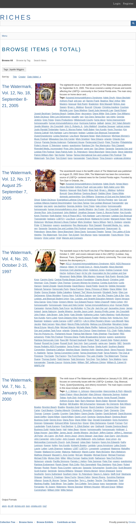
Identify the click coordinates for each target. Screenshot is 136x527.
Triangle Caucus (54, 362)
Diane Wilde (98, 113)
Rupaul (37, 343)
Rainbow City (88, 145)
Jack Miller (54, 432)
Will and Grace (108, 487)
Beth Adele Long (112, 187)
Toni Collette (80, 483)
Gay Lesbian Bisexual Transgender (106, 203)
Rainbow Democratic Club (46, 340)
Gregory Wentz (66, 302)
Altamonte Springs (111, 394)
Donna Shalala (49, 292)
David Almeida (64, 286)
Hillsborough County (83, 120)
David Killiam (54, 417)
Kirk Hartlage (56, 132)
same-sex (88, 148)
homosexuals (40, 209)
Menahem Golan (120, 324)
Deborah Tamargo (42, 289)
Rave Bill (64, 340)
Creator (22, 77)
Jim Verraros (126, 209)
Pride (36, 225)
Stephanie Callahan (55, 349)
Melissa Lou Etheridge (100, 324)
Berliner (63, 404)
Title (15, 77)
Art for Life (86, 273)
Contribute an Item (66, 522)
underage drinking (122, 158)
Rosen (53, 467)
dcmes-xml (20, 506)
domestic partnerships (70, 196)
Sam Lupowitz (90, 343)
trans (70, 158)
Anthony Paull (66, 101)
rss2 (44, 506)
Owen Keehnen (98, 330)
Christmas (98, 410)
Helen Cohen (116, 302)
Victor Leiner (49, 238)
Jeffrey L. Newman (123, 432)
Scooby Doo (111, 467)
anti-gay (78, 101)
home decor (99, 120)
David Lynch (80, 417)
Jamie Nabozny (49, 311)
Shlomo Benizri (91, 471)
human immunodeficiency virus (63, 123)
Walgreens (61, 487)
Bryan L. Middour (76, 107)
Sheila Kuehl (101, 346)
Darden (98, 413)
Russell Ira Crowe (50, 343)
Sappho (112, 343)
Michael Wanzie (67, 327)
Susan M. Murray (51, 480)
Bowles (37, 407)
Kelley (55, 445)
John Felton (39, 314)
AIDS (112, 263)
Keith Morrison (122, 314)
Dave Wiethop (80, 110)
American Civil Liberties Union (74, 270)
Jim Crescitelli (56, 126)
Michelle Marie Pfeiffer (87, 327)
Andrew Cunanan (114, 270)
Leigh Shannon (55, 448)
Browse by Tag (23, 60)
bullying (120, 190)
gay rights (110, 117)
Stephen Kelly (87, 349)
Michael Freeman (116, 455)
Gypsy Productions (64, 120)
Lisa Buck (74, 136)
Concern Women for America (85, 283)
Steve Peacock (117, 349)
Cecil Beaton (47, 410)
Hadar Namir (56, 429)
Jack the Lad (101, 308)
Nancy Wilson (99, 222)
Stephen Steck (102, 349)
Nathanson (100, 458)
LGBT (70, 321)
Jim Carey (49, 436)
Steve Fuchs (70, 477)
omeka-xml (36, 506)
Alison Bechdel (123, 97)
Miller (63, 458)
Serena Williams (65, 471)
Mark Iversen (48, 324)
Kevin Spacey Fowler (88, 318)
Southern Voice (70, 474)
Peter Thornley (112, 142)
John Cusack (69, 439)
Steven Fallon (83, 477)
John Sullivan (98, 439)
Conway (47, 413)
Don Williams (123, 113)
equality (75, 117)
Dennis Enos (56, 420)
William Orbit (53, 490)
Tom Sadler (68, 483)
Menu (4, 36)
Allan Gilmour (95, 394)
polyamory (39, 337)
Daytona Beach (59, 113)
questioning (75, 145)
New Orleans (97, 139)
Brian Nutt (93, 190)
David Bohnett (110, 413)
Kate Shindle (76, 314)
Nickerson (39, 461)
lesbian (82, 132)
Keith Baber (88, 129)
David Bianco (78, 286)
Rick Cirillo (74, 464)
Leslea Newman (60, 136)
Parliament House (75, 142)
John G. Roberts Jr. (73, 126)
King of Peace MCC (72, 215)
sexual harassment (96, 228)
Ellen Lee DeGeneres (60, 117)
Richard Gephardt (77, 340)
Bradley (61, 407)
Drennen (38, 423)
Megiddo (88, 455)
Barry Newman (88, 401)
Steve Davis (111, 152)
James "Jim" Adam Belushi (117, 123)
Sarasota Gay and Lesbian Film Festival (67, 228)
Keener (47, 445)
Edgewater (49, 423)
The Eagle (49, 356)
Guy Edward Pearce (83, 302)
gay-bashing (60, 206)
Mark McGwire (103, 452)
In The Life (89, 308)
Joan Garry (109, 436)
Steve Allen (51, 231)
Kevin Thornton (115, 129)
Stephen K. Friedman (53, 477)
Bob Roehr (82, 104)
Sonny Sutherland (53, 474)
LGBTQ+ (60, 219)
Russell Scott (66, 343)
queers (65, 145)
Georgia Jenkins (74, 206)
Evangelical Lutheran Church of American (76, 200)
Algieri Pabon (66, 394)
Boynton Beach (49, 407)
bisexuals (101, 404)
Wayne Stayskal (75, 487)
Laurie (37, 448)
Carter (37, 410)
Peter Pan (107, 461)
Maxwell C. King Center (63, 455)
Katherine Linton (91, 314)
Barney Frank (92, 101)
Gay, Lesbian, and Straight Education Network (92, 298)
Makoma (66, 452)
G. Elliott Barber (81, 426)
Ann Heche (97, 397)
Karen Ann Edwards (110, 442)
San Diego (99, 148)
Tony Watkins (115, 359)
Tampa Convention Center (66, 353)
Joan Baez (98, 436)
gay (81, 117)
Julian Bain (85, 442)
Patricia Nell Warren (82, 334)
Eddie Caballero (64, 292)
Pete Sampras (94, 461)
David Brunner (125, 413)
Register (128, 3)
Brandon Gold (72, 407)
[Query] (68, 23)
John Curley (55, 439)
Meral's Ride (53, 327)
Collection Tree (7, 522)
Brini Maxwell (106, 104)
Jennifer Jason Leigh (83, 311)
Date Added (33, 77)
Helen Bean (73, 429)
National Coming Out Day (111, 327)
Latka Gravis (120, 445)
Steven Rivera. (99, 477)
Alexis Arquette (101, 267)
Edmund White (62, 423)
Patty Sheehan (100, 334)
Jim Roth (59, 436)
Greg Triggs (48, 120)
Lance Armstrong (105, 445)
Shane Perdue (87, 346)
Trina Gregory (106, 158)
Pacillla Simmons (61, 461)
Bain (77, 401)
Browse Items (26, 522)
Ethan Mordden (53, 295)
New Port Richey (114, 458)
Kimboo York (106, 318)
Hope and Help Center (73, 305)
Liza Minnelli (117, 321)
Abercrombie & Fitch (113, 391)
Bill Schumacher (87, 404)
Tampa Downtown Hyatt (91, 353)
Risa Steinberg (104, 464)
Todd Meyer (56, 483)
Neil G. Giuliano (114, 222)
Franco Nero (68, 295)
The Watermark (49, 235)
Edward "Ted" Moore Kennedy (87, 292)
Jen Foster (99, 209)
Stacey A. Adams (101, 474)
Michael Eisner (100, 455)
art (84, 101)
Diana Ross (68, 420)
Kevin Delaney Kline (67, 318)
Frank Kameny (53, 426)
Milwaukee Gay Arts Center (62, 139)
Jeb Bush (93, 432)
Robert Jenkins (120, 340)
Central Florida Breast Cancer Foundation (74, 279)
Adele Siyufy (109, 97)
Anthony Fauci (74, 273)
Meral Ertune (40, 327)
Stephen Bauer (73, 349)
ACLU (68, 263)
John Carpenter (41, 439)
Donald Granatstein (102, 420)
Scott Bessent (124, 467)
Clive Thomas (64, 283)
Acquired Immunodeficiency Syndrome (84, 97)
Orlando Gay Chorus (80, 330)
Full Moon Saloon (83, 295)
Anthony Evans (67, 401)
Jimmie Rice (40, 212)
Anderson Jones (96, 270)
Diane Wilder (116, 289)
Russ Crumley (64, 467)
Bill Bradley (73, 404)
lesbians (51, 219)
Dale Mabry (74, 413)
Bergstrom (122, 401)
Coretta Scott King (108, 283)
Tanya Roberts (110, 353)
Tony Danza (93, 483)
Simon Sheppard (107, 471)
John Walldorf (90, 126)
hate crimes (101, 206)
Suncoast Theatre (95, 231)
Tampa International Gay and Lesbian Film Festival (97, 155)
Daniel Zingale (49, 286)
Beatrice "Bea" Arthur (110, 101)
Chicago (97, 107)
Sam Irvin (78, 343)
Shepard (78, 471)
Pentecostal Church (95, 142)
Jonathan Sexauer (106, 126)
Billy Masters (89, 276)
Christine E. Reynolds (81, 410)
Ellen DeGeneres (98, 423)
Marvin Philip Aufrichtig (78, 324)
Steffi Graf (115, 474)
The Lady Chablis (94, 356)
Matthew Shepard (42, 455)
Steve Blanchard (96, 152)
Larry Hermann (70, 132)
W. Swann (50, 487)
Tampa (69, 155)
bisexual (72, 104)
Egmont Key (75, 423)
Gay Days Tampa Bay (95, 117)
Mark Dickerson (103, 136)
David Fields (92, 286)
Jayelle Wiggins (41, 126)
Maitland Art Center (100, 219)
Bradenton (93, 104)
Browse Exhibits (45, 522)
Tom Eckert (61, 158)
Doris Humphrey (120, 420)
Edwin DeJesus (41, 117)
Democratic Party (60, 289)
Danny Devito (87, 413)
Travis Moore (92, 158)
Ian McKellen (77, 308)
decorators (86, 113)
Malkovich (76, 452)
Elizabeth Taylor (110, 292)
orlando (107, 139)
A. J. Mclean (71, 391)
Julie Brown (51, 314)
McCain (79, 455)
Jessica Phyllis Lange (104, 311)
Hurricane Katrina (87, 123)
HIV (126, 302)
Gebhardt (99, 426)
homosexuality (41, 123)
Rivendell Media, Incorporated (48, 148)
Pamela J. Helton (78, 461)
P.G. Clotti (112, 330)
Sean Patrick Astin (63, 152)
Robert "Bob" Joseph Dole (99, 340)
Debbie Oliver (73, 113)
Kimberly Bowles (79, 445)
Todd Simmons (78, 359)
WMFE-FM (39, 365)
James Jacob (66, 432)
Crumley (64, 413)
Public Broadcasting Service (92, 337)
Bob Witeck (125, 404)
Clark (106, 410)
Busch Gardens (96, 407)
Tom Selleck (102, 359)
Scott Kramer (40, 471)
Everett (110, 423)
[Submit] (133, 23)
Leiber (44, 448)
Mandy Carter (88, 452)
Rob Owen (117, 464)
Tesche (98, 480)
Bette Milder (76, 276)
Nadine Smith (87, 458)
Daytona (91, 417)
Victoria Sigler (69, 362)
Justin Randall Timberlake (46, 129)
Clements (114, 410)
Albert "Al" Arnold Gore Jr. (80, 267)
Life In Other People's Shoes (96, 321)
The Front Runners (76, 356)
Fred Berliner (67, 426)
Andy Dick (71, 397)
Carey (123, 407)
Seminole (52, 471)
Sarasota (109, 148)
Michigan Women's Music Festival (61, 222)
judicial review (123, 126)
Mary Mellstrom (118, 452)
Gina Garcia (40, 302)
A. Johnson (83, 391)
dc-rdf (10, 506)
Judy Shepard (72, 442)
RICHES (16, 17)
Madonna (115, 448)
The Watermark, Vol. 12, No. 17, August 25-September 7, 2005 (17, 185)
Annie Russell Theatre (114, 397)
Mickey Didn (54, 458)
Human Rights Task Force (57, 308)
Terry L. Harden (86, 480)
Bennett (112, 401)
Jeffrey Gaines (106, 432)
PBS (122, 334)
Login (117, 3)
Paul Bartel (113, 334)
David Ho (103, 286)
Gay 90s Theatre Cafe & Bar (110, 295)
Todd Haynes (63, 359)
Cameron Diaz (112, 407)
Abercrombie (96, 391)
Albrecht (127, 391)
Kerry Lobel (51, 318)
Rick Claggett (118, 145)
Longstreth (94, 448)
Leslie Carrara (59, 321)
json (28, 506)
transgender (79, 158)
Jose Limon (111, 439)
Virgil (58, 238)
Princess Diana (71, 337)
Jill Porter (38, 436)
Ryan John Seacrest (73, 148)
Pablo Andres (124, 330)
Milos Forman (73, 458)
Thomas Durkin (49, 359)
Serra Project (73, 346)
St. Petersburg (80, 152)
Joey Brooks (122, 436)
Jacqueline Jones (117, 308)
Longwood (105, 448)
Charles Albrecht (62, 410)
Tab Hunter (59, 155)
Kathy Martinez (107, 314)
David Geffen (40, 417)
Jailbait (100, 123)
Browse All (7, 60)
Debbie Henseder (117, 286)
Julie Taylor (64, 314)
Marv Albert (61, 324)
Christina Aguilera (110, 107)
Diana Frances (77, 289)
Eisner (86, 423)
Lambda (91, 445)
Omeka (132, 522)
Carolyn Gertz (46, 279)
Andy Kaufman (85, 397)
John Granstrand (55, 212)
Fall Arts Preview (105, 200)
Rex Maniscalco (102, 145)
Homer (83, 429)
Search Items (40, 60)
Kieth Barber (56, 215)
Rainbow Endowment (44, 464)
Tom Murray (85, 235)
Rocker (45, 467)
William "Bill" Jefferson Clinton (92, 362)
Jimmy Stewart (85, 436)
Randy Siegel (61, 464)
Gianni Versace (122, 298)
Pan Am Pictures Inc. (44, 334)
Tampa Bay (73, 480)
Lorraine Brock (83, 219)
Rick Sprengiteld (88, 464)
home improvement (116, 120)
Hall (64, 429)
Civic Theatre (50, 283)
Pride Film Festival (54, 337)
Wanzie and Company (72, 238)
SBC (119, 343)
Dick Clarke (110, 113)
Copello (55, 413)
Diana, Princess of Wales (97, 289)
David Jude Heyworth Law (100, 110)
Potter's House (41, 145)
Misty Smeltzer (83, 139)
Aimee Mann (122, 184)
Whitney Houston (92, 487)
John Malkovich (83, 439)
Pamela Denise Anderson (54, 142)
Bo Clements (113, 404)
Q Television (55, 145)
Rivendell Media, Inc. (112, 225)
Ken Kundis (101, 129)
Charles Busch (102, 279)
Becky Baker (102, 401)
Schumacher (98, 467)
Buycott (88, 107)
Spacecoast (111, 228)
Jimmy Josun (70, 436)
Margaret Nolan (87, 136)
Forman (119, 423)
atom (4, 506)
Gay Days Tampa (81, 203)
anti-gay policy (96, 187)
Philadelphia (126, 142)
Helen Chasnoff (102, 302)
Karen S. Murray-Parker (71, 129)
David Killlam (67, 417)
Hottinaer (120, 429)
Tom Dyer (50, 158)
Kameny (96, 442)
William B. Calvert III (116, 362)
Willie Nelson (67, 490)
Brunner (84, 407)
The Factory (60, 356)
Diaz (90, 420)
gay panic (48, 206)
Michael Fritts (40, 458)
